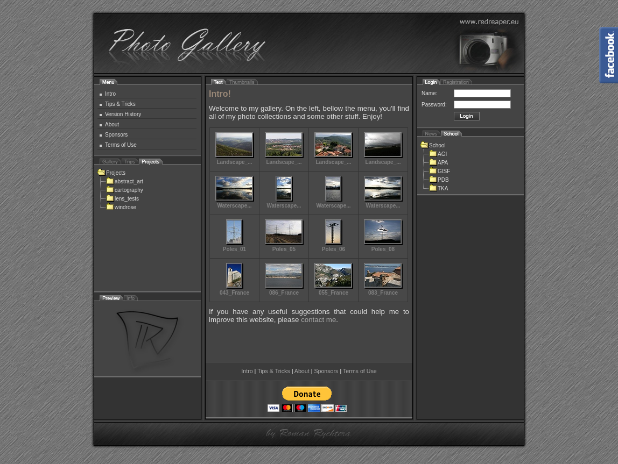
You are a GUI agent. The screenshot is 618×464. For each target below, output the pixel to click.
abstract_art (124, 181)
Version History (123, 114)
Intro (110, 94)
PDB (439, 180)
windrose (121, 207)
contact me (318, 320)
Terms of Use (121, 145)
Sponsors (116, 135)
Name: (429, 93)
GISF (439, 171)
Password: (434, 105)
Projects (111, 173)
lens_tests (122, 199)
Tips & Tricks (120, 104)
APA (438, 163)
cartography (124, 190)
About (112, 124)
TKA (438, 188)
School (433, 145)
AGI (438, 154)
